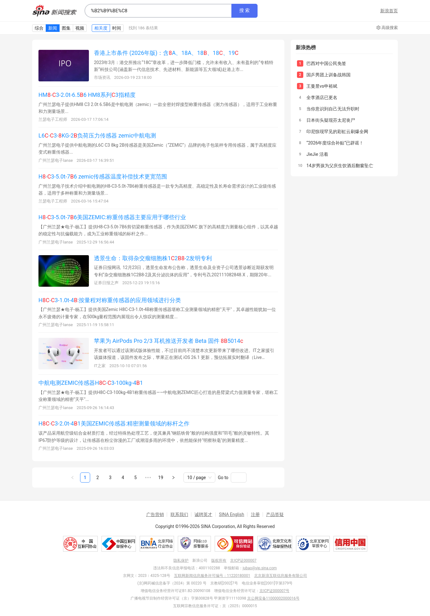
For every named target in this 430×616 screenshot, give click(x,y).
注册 (255, 514)
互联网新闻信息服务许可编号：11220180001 (212, 575)
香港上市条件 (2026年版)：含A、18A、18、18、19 (166, 53)
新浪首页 (389, 10)
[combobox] (157, 11)
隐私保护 (181, 560)
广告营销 (155, 514)
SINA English (231, 514)
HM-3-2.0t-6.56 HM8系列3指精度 (87, 94)
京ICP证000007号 (274, 591)
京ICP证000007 (243, 560)
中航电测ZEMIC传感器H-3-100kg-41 (90, 382)
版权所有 (218, 560)
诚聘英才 (203, 514)
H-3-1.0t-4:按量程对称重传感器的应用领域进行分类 (109, 300)
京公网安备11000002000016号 (273, 598)
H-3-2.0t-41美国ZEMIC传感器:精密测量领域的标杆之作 (114, 423)
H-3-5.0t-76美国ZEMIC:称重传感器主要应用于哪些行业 (112, 217)
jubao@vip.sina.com (260, 568)
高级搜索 (387, 28)
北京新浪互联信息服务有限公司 (280, 575)
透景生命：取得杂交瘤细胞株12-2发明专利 (153, 258)
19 (160, 477)
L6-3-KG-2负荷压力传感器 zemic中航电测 (97, 135)
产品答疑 (275, 514)
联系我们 (179, 514)
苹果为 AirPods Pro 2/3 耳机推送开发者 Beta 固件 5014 (168, 340)
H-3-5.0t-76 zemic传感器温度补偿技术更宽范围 (102, 176)
